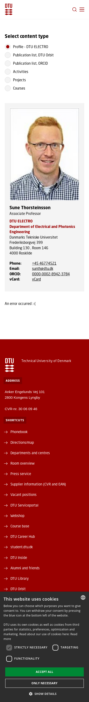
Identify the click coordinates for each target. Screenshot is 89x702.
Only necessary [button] (44, 683)
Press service (20, 473)
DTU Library (19, 578)
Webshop (17, 515)
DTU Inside (18, 557)
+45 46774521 (44, 263)
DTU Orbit (18, 589)
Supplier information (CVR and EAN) (38, 484)
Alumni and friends (25, 568)
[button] (82, 9)
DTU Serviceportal (24, 505)
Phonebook (19, 432)
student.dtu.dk (21, 547)
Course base (19, 526)
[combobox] (83, 597)
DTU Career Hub (22, 536)
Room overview (22, 463)
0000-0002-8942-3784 (51, 274)
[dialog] (44, 647)
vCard (36, 279)
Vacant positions (23, 494)
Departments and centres (30, 453)
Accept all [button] (44, 672)
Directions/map (22, 442)
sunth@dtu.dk (42, 268)
